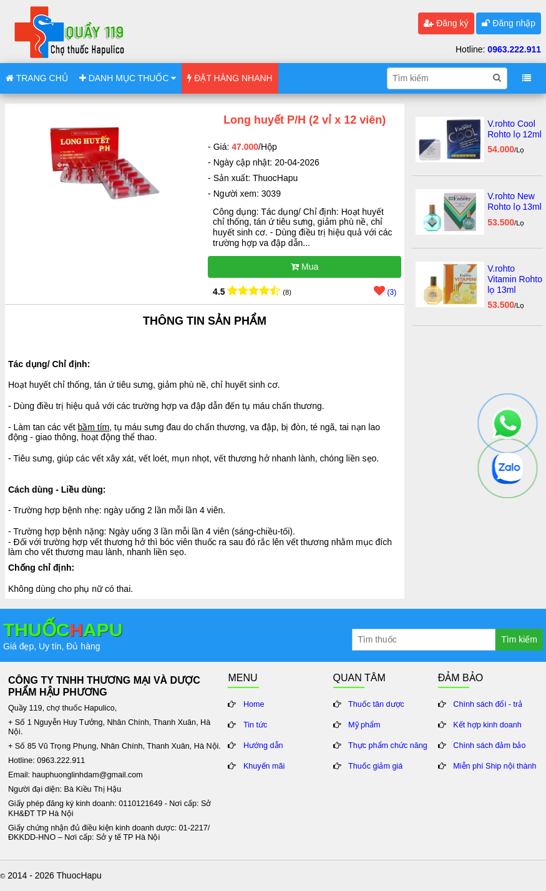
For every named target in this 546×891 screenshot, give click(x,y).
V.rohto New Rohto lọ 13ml (514, 201)
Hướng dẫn (263, 745)
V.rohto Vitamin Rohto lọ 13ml (514, 279)
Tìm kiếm (519, 639)
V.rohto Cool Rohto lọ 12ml (514, 129)
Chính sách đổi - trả (487, 704)
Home (254, 704)
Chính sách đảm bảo (489, 745)
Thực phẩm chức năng (387, 745)
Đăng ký (446, 23)
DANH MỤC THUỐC (128, 78)
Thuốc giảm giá (375, 766)
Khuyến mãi (264, 766)
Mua (304, 267)
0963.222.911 (514, 49)
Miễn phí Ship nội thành (494, 766)
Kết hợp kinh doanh (487, 725)
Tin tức (255, 725)
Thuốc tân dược (376, 704)
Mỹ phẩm (364, 725)
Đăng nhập (508, 23)
